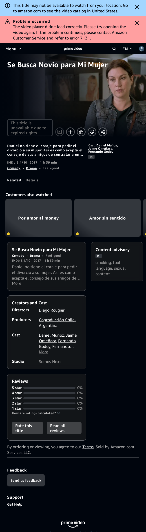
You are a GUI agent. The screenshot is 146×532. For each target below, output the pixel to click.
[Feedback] (26, 481)
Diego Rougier (52, 310)
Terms (88, 447)
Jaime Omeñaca (100, 148)
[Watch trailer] (59, 131)
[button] (36, 413)
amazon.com (29, 10)
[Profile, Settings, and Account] (141, 48)
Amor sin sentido (107, 218)
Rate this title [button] (23, 429)
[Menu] (14, 48)
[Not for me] (92, 131)
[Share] (102, 131)
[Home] (73, 49)
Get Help (15, 505)
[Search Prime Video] (114, 48)
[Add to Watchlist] (70, 131)
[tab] (14, 180)
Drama (31, 168)
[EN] (128, 48)
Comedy (13, 168)
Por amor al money (38, 218)
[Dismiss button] (137, 7)
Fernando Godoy (100, 151)
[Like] (81, 131)
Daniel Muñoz (106, 145)
